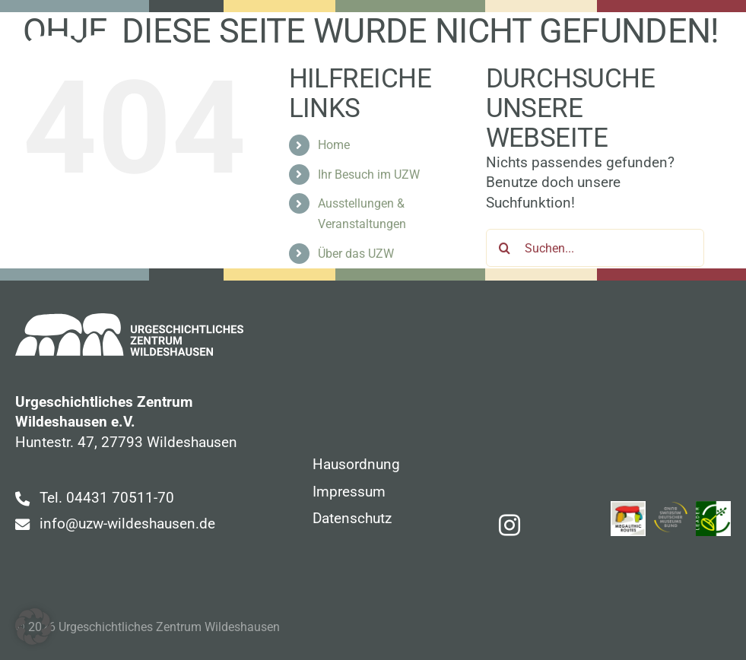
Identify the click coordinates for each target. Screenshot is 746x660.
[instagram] (509, 525)
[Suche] (505, 248)
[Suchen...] (595, 248)
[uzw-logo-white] (125, 42)
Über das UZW (356, 253)
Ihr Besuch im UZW (369, 174)
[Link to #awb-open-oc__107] (720, 55)
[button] (33, 626)
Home (334, 145)
